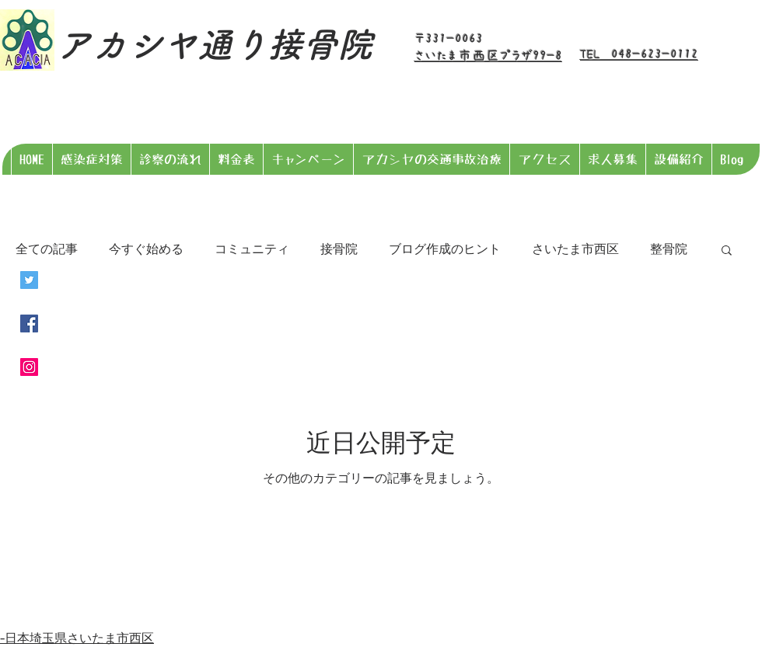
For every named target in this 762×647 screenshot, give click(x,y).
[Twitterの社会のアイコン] (29, 280)
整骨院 (668, 249)
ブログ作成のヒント (445, 249)
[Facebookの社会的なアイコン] (29, 323)
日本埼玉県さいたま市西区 (79, 637)
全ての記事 (47, 249)
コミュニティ (252, 249)
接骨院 (339, 249)
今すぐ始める (146, 249)
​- (2, 637)
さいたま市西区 (575, 249)
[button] (726, 251)
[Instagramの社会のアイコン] (29, 367)
